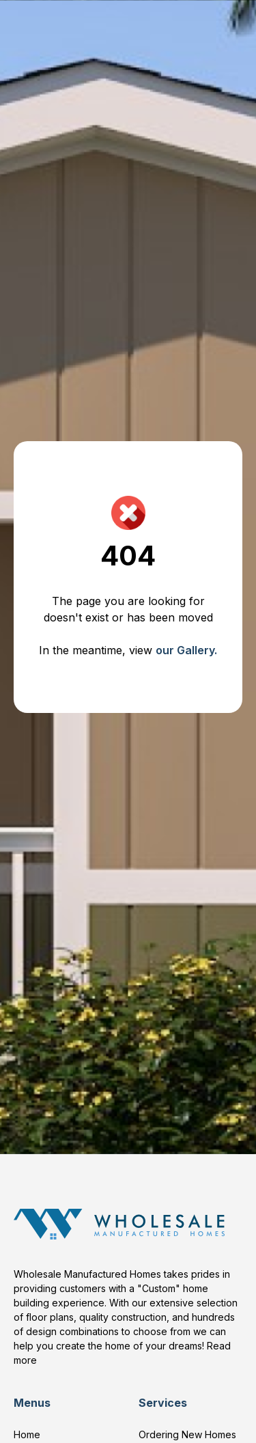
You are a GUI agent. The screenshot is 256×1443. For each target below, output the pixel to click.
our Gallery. (186, 650)
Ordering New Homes (187, 1434)
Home (27, 1434)
